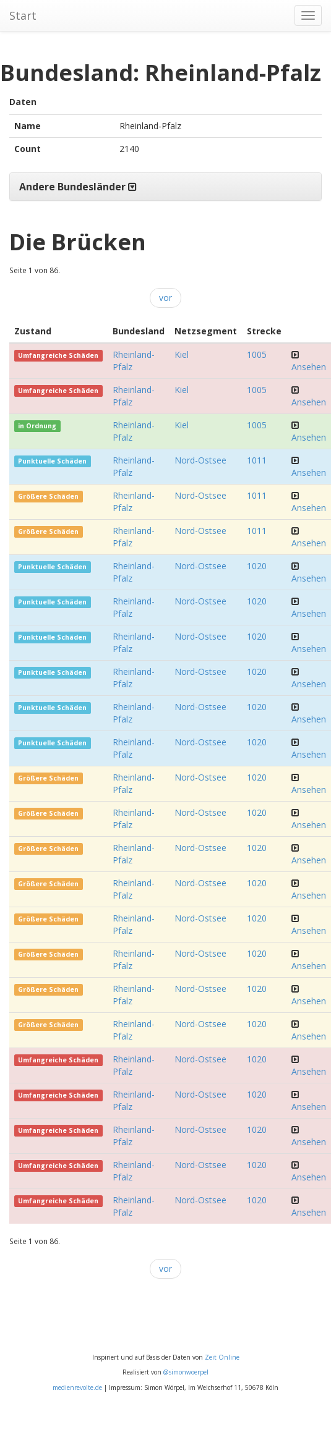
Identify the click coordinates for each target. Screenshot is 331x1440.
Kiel (181, 354)
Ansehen (308, 367)
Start (23, 15)
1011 (257, 460)
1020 (257, 566)
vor (165, 297)
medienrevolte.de (77, 1387)
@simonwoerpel (185, 1372)
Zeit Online (222, 1357)
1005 (257, 354)
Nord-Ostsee (200, 460)
